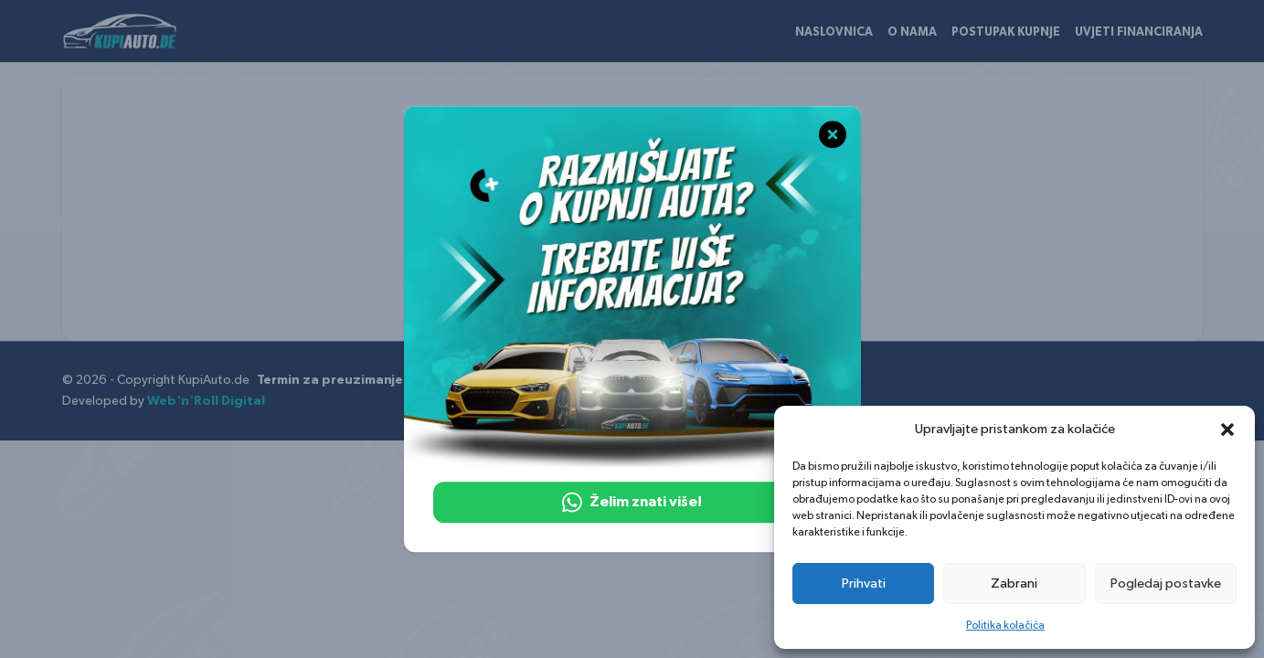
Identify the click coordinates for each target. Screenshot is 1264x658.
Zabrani (1014, 583)
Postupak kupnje (1005, 32)
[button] (1227, 429)
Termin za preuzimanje (330, 380)
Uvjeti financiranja (1139, 32)
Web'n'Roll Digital (206, 401)
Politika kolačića (1005, 625)
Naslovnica (834, 32)
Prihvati (864, 583)
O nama (912, 32)
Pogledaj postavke (1165, 583)
